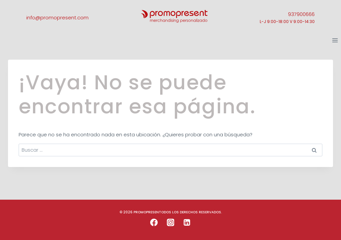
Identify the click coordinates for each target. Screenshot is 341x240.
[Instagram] (170, 222)
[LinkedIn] (186, 222)
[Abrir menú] (335, 40)
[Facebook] (154, 222)
